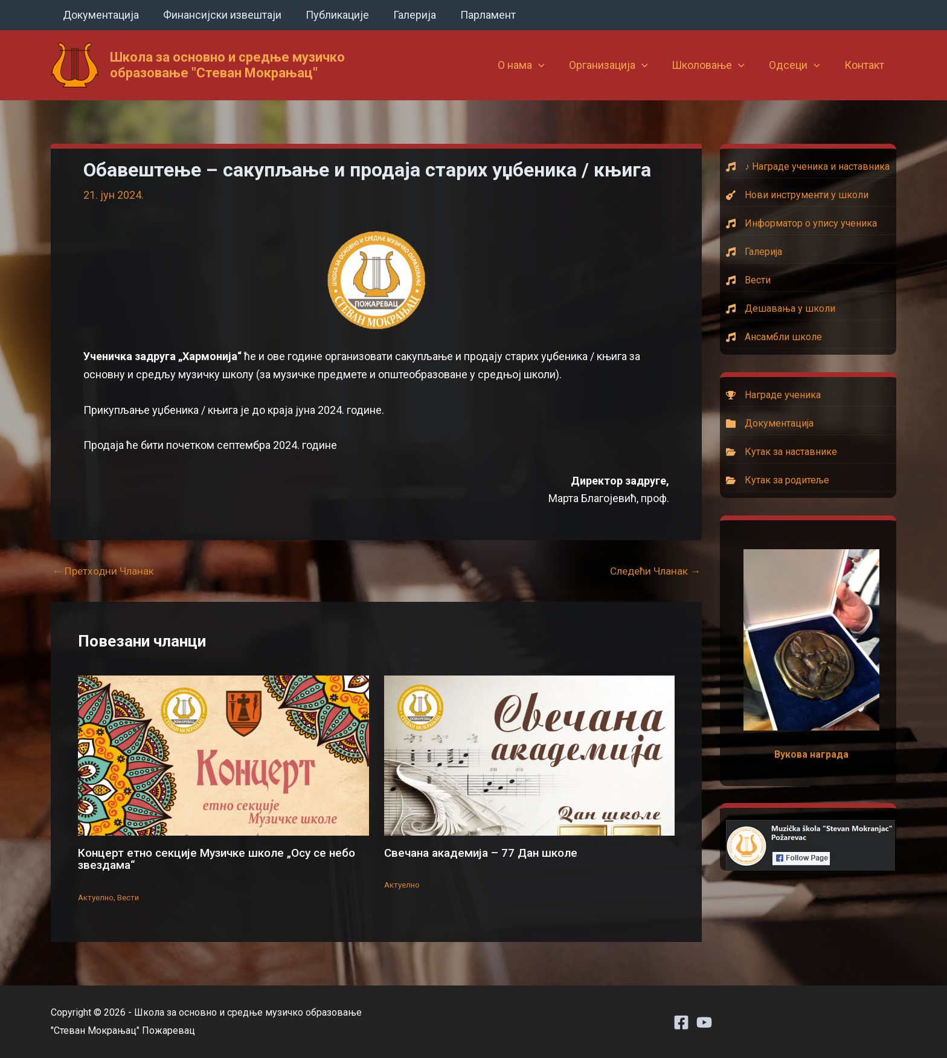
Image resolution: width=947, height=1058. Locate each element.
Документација (100, 14)
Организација (616, 65)
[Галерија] (811, 252)
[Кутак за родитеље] (811, 480)
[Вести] (811, 280)
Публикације (331, 14)
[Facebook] (681, 1022)
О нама (532, 65)
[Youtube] (704, 1022)
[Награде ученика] (811, 395)
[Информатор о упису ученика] (811, 223)
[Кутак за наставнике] (811, 452)
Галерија (406, 14)
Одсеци (798, 65)
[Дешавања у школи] (811, 309)
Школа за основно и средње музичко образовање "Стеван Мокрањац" (227, 65)
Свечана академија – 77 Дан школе (486, 852)
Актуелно (97, 897)
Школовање (714, 65)
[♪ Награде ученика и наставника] (811, 167)
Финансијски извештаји (218, 14)
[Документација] (811, 423)
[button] (549, 65)
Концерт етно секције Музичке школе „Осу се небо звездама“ (208, 858)
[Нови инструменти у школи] (811, 195)
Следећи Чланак (653, 571)
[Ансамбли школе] (811, 337)
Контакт (865, 65)
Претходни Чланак (105, 571)
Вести (131, 897)
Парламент (477, 14)
